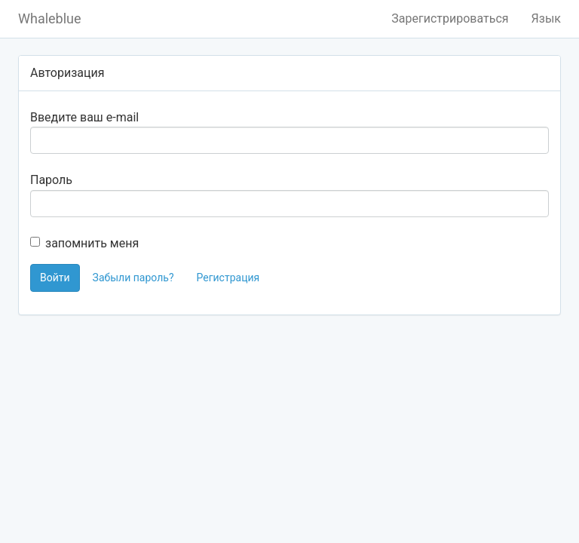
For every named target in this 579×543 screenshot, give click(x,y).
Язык (546, 18)
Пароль (51, 180)
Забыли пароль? (133, 278)
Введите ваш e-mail (84, 117)
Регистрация (227, 278)
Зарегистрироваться (449, 18)
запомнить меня (84, 243)
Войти (55, 278)
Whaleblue (49, 18)
